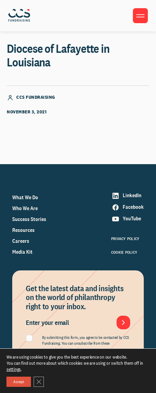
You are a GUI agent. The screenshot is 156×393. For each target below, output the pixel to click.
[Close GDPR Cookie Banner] (39, 382)
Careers (20, 241)
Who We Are (25, 208)
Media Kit (22, 251)
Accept (18, 381)
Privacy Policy (125, 238)
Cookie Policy (124, 252)
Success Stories (29, 219)
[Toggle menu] (140, 15)
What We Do (25, 197)
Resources (23, 230)
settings (13, 369)
